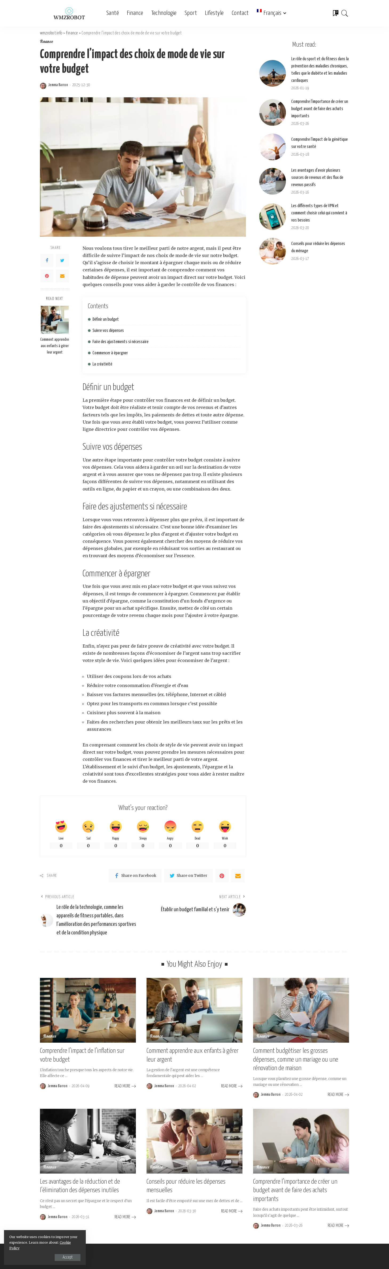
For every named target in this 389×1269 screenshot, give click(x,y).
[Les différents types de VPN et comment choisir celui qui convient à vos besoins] (272, 216)
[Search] (345, 13)
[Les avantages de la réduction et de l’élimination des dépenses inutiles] (88, 1141)
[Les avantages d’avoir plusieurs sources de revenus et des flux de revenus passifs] (272, 181)
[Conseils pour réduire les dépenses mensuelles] (194, 1141)
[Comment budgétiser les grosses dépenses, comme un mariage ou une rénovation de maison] (301, 1010)
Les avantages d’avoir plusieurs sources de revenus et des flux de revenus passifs (317, 177)
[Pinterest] (46, 276)
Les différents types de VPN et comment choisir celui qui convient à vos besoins (319, 213)
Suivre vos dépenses (108, 330)
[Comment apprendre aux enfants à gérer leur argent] (55, 320)
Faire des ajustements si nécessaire (120, 342)
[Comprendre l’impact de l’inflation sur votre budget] (88, 1010)
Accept (66, 1257)
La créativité (102, 364)
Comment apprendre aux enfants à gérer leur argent (54, 346)
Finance (46, 42)
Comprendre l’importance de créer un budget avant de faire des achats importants (319, 108)
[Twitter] (62, 260)
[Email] (62, 276)
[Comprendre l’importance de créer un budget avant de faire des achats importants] (272, 112)
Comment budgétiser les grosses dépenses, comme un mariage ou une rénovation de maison (295, 1059)
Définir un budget (105, 319)
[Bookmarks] (335, 13)
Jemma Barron (58, 85)
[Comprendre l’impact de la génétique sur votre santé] (272, 147)
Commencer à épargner (110, 353)
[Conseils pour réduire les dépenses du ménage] (272, 251)
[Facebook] (46, 260)
